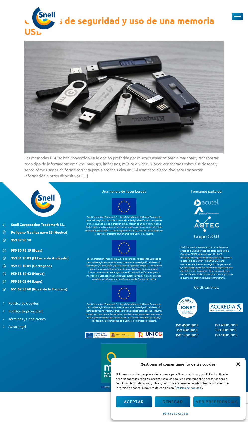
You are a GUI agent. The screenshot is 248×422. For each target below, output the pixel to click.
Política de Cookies (175, 413)
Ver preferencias (217, 401)
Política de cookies (188, 388)
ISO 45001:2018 (187, 325)
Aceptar (134, 401)
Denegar (173, 401)
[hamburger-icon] (237, 16)
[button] (238, 364)
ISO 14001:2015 (187, 335)
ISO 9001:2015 (187, 330)
